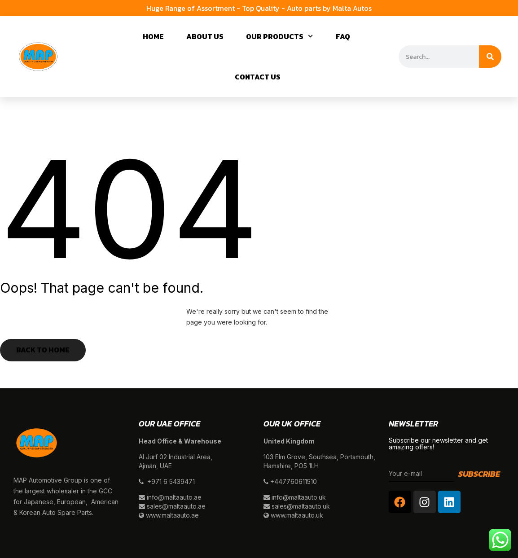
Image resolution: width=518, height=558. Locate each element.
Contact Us (258, 76)
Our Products (279, 36)
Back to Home (43, 349)
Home (153, 36)
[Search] (490, 56)
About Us (205, 36)
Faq (343, 36)
